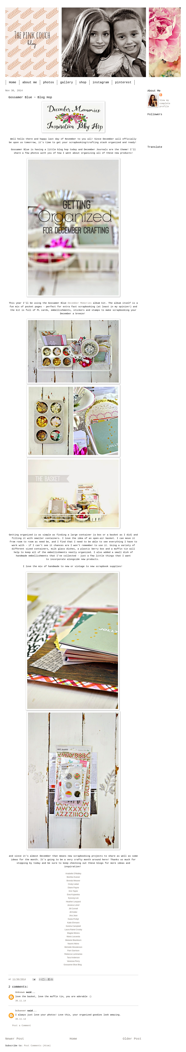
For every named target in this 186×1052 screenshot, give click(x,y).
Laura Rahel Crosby (73, 929)
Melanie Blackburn (73, 940)
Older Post (132, 1039)
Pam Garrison (73, 950)
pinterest (123, 82)
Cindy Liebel (73, 884)
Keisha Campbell (73, 926)
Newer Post (14, 1039)
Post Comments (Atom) (37, 1045)
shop (82, 82)
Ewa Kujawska (73, 894)
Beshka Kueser (73, 877)
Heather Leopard (73, 901)
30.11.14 (20, 1001)
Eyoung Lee (73, 898)
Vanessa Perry (73, 961)
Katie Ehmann (73, 922)
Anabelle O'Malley (73, 873)
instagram (101, 82)
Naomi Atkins (73, 943)
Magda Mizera (73, 933)
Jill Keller (73, 912)
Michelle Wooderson (73, 947)
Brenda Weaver (73, 880)
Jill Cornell (73, 908)
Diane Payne (73, 887)
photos (48, 82)
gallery (66, 82)
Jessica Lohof (73, 905)
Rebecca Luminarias (73, 954)
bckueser (20, 1011)
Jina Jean (73, 915)
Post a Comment (21, 1025)
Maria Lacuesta (73, 936)
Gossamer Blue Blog (73, 964)
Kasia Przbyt (73, 919)
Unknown (20, 992)
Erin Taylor (73, 891)
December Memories (80, 303)
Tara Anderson (73, 957)
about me (29, 82)
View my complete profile (165, 103)
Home (12, 82)
